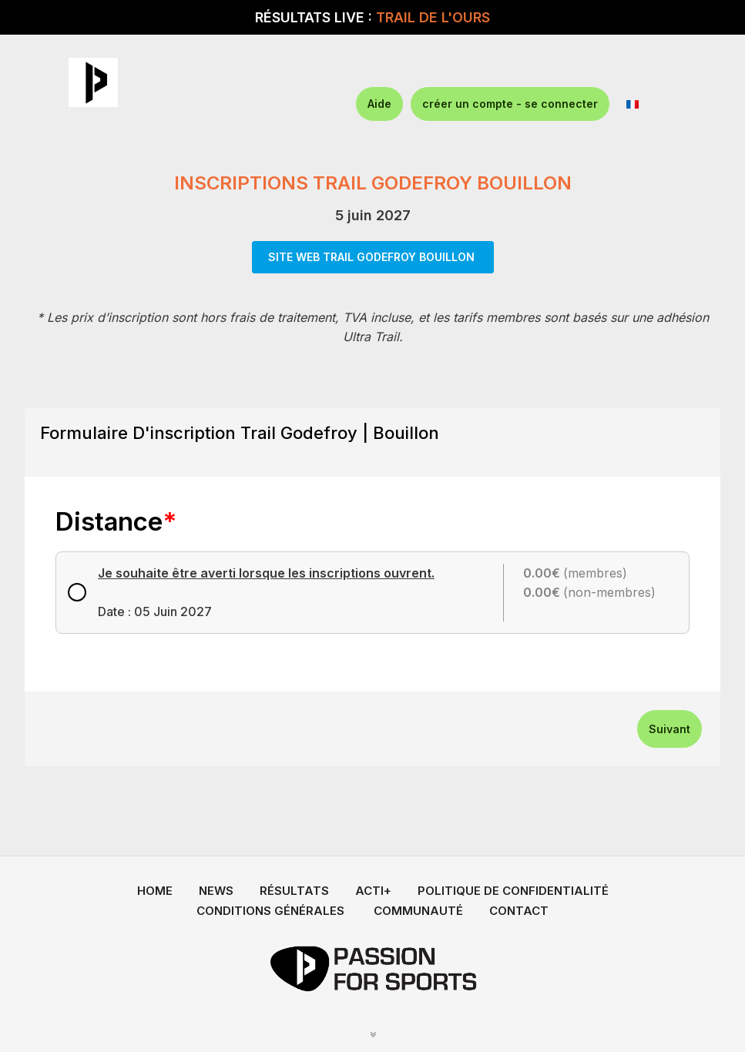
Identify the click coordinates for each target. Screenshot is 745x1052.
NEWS (216, 890)
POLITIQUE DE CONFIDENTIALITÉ (513, 890)
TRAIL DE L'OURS (433, 17)
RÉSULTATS (294, 890)
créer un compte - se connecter (510, 103)
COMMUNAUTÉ (418, 910)
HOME (155, 890)
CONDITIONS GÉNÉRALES (270, 910)
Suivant (669, 728)
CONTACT (519, 910)
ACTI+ (373, 890)
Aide (379, 103)
